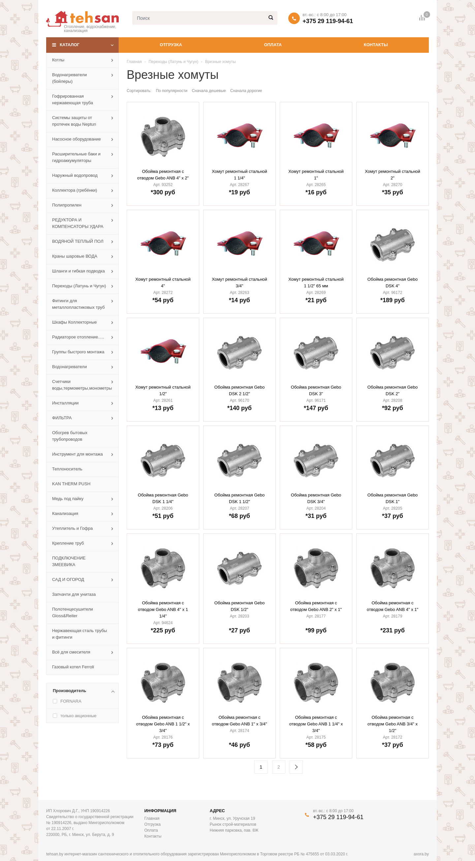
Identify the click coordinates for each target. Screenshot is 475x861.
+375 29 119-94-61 (327, 21)
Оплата (273, 44)
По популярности (171, 90)
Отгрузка (171, 44)
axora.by (421, 854)
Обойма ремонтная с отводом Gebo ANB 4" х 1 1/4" (163, 609)
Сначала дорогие (246, 90)
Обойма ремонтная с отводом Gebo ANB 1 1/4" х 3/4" (316, 724)
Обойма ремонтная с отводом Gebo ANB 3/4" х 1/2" (392, 724)
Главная (134, 61)
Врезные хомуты (220, 61)
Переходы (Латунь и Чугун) (173, 61)
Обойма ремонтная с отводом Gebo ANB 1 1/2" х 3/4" (163, 724)
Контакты (376, 44)
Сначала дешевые (209, 90)
